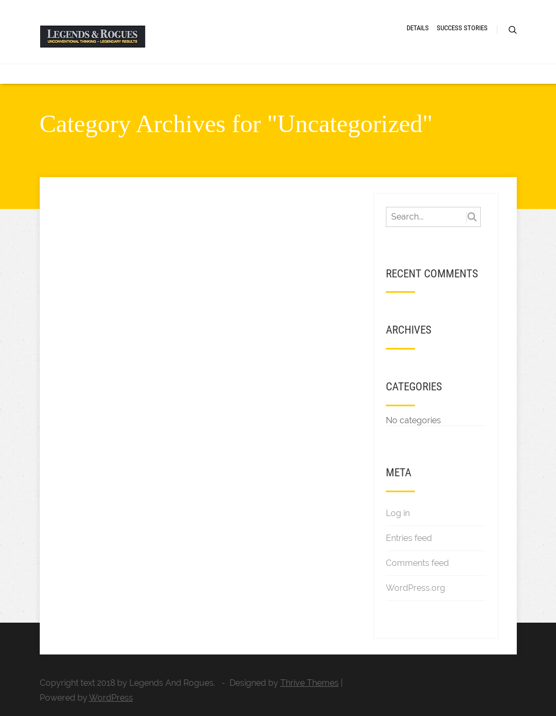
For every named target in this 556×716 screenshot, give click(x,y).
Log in (398, 513)
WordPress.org (415, 588)
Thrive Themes (309, 683)
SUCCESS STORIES (462, 28)
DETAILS (418, 28)
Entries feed (409, 538)
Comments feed (417, 563)
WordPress (111, 698)
